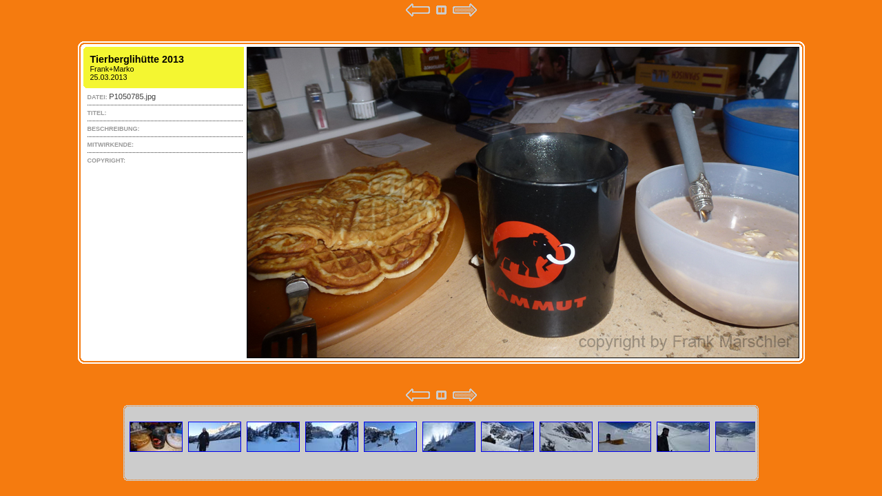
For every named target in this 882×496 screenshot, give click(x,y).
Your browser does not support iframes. (441, 202)
